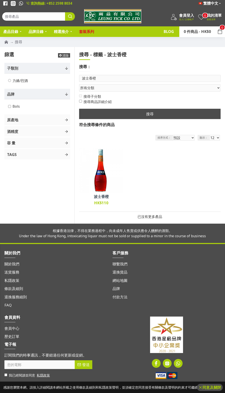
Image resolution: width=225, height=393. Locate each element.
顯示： (205, 129)
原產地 (12, 119)
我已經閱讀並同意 (27, 366)
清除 (65, 55)
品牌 (11, 94)
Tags (12, 154)
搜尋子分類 (90, 88)
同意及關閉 (211, 387)
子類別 (12, 68)
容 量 (11, 142)
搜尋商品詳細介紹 (95, 93)
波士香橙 (101, 188)
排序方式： (164, 129)
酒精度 (12, 131)
